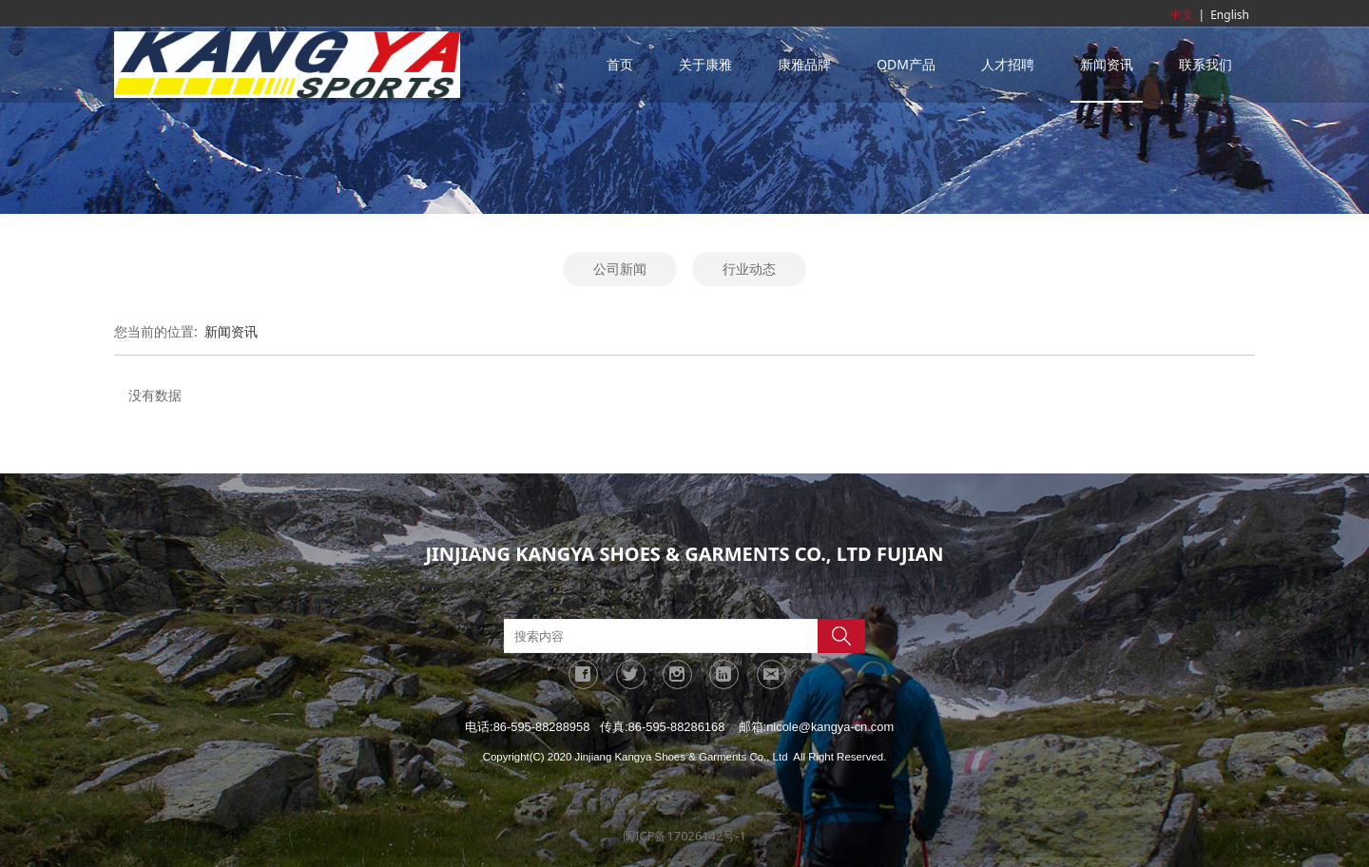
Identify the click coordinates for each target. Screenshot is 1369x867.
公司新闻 (619, 269)
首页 (620, 64)
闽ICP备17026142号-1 (684, 835)
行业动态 (749, 269)
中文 (1181, 15)
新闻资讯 (1106, 64)
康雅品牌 (804, 64)
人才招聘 (1007, 64)
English (1229, 15)
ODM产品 (906, 64)
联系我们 (1205, 64)
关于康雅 (705, 64)
